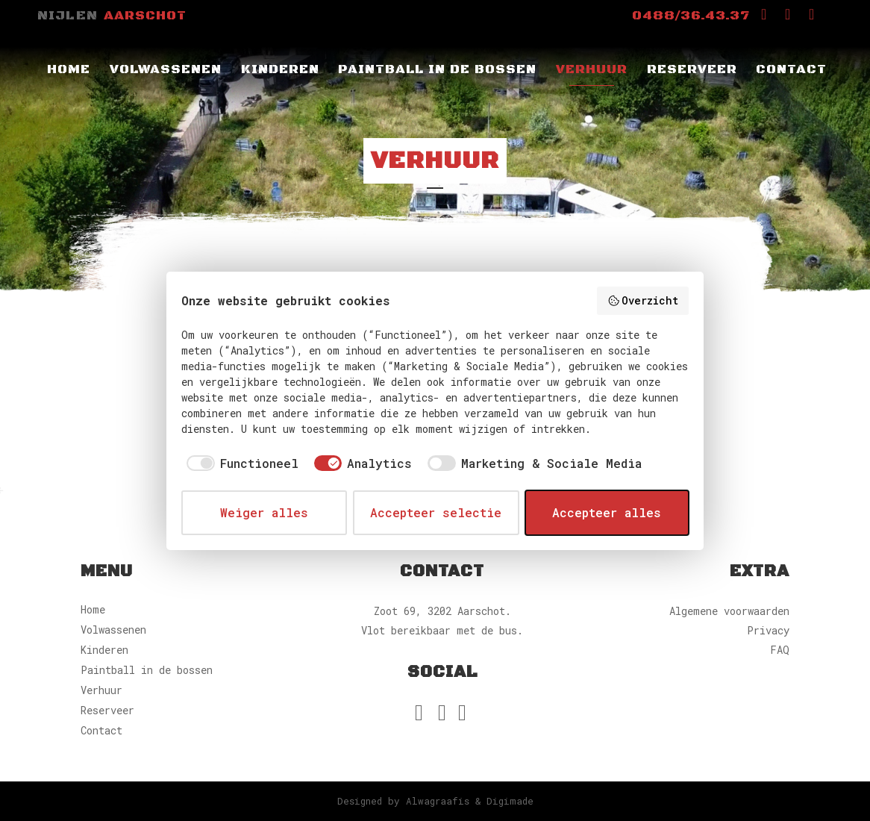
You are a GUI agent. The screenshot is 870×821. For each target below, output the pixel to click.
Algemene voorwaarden (729, 611)
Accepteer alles (606, 512)
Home (93, 609)
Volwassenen (113, 629)
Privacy (768, 630)
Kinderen (104, 650)
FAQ (779, 650)
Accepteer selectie (435, 512)
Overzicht (643, 300)
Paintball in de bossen (147, 670)
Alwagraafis (437, 801)
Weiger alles (264, 512)
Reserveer (107, 710)
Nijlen (67, 15)
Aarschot (145, 15)
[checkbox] (239, 463)
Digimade (509, 801)
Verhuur (101, 690)
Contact (101, 730)
